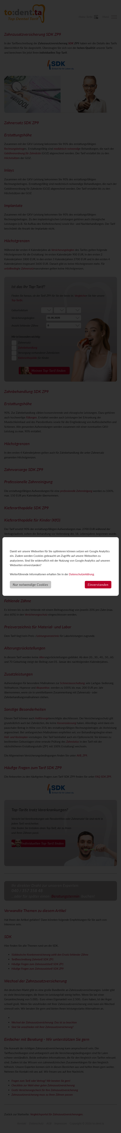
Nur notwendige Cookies (30, 585)
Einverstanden (98, 585)
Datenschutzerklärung (81, 574)
